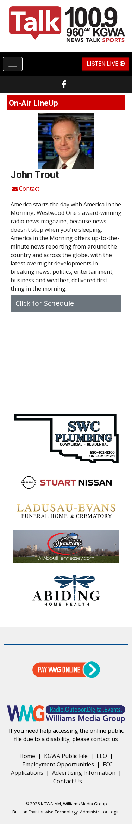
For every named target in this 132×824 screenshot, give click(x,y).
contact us (104, 739)
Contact (25, 188)
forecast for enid (66, 399)
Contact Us (67, 781)
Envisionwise (41, 812)
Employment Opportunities (58, 764)
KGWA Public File (66, 756)
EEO (101, 756)
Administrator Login (100, 812)
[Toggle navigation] (13, 64)
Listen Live (106, 63)
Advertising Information (83, 773)
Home (27, 756)
